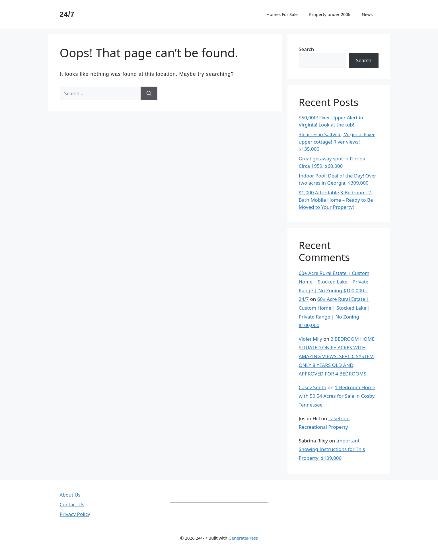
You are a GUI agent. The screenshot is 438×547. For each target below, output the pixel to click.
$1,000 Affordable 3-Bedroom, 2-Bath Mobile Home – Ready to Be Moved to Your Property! (336, 199)
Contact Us (72, 504)
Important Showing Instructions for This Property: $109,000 (332, 449)
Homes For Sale (282, 14)
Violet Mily (310, 339)
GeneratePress (243, 538)
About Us (70, 494)
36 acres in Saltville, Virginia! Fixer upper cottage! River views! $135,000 (337, 141)
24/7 (67, 14)
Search (306, 49)
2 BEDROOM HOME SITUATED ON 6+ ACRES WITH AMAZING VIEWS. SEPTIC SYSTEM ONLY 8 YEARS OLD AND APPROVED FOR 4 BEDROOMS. (337, 356)
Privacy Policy (75, 514)
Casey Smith (312, 387)
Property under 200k (329, 14)
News (367, 14)
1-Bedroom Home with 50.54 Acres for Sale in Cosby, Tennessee (337, 396)
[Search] (149, 93)
